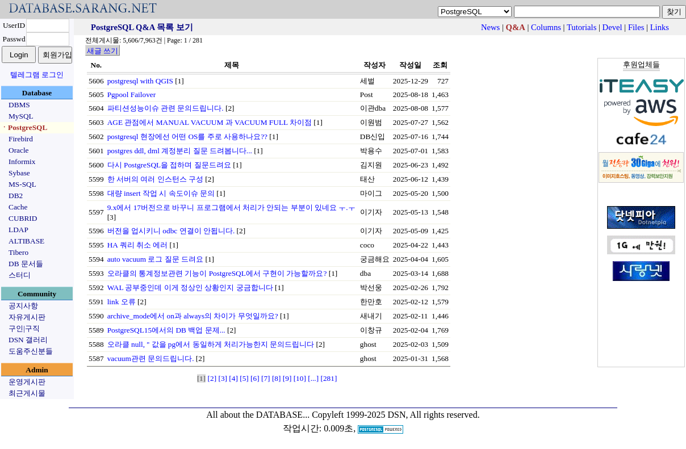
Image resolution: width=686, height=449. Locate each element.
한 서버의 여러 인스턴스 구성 (155, 179)
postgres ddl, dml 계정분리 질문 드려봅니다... (179, 150)
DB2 (16, 195)
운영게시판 (27, 381)
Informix (22, 161)
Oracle (19, 150)
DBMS (19, 104)
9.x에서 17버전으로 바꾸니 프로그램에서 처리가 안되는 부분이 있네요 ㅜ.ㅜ (231, 207)
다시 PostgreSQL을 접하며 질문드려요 (169, 165)
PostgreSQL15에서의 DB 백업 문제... (166, 330)
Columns (546, 27)
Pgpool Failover (131, 94)
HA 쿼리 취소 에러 (137, 245)
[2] (212, 378)
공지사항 (23, 305)
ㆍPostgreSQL (24, 127)
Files (636, 27)
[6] (255, 378)
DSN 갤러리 (28, 339)
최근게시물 (27, 393)
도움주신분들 (31, 351)
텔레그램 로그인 (37, 74)
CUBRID (23, 218)
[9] (287, 378)
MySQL (21, 116)
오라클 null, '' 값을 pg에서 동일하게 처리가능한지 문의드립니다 (211, 344)
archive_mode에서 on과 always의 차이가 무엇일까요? (192, 316)
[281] (328, 378)
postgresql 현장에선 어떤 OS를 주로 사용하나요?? (187, 136)
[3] (222, 378)
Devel (612, 27)
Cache (18, 207)
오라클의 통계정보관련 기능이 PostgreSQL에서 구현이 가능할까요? (217, 273)
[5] (244, 378)
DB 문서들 (26, 263)
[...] (313, 378)
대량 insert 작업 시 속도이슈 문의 (161, 193)
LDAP (18, 229)
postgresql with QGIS (140, 81)
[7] (265, 378)
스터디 (20, 275)
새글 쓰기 (102, 51)
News (490, 27)
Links (659, 27)
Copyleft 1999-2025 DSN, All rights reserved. (396, 414)
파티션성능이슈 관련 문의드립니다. (165, 108)
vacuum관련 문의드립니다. (150, 358)
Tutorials (581, 27)
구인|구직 (24, 328)
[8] (276, 378)
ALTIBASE (26, 241)
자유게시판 (27, 317)
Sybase (19, 173)
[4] (233, 378)
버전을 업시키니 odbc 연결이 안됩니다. (171, 230)
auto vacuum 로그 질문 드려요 (155, 259)
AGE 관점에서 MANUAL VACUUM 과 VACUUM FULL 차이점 (209, 122)
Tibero (18, 252)
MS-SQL (22, 184)
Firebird (21, 139)
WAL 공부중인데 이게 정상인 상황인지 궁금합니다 (190, 287)
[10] (300, 378)
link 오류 (121, 301)
